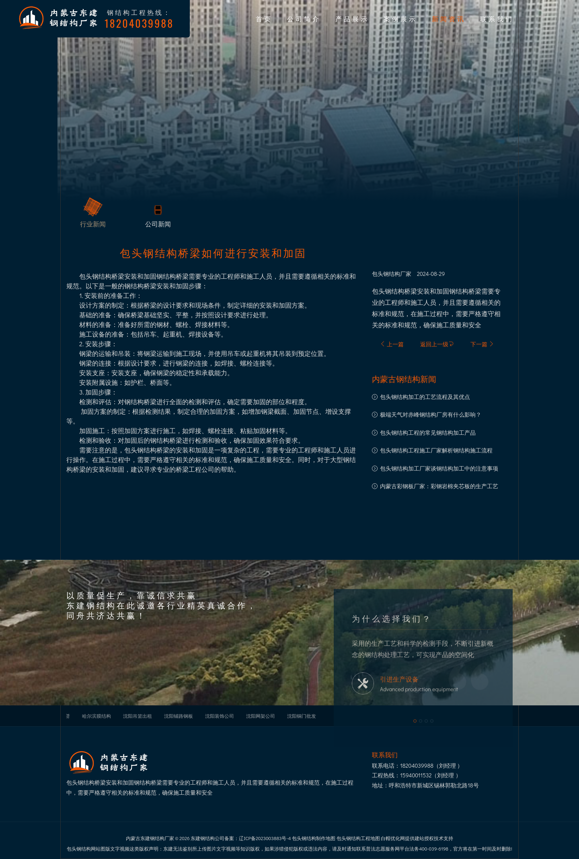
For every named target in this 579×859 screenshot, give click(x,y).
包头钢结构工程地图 (358, 838)
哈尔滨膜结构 (96, 715)
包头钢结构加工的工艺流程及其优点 (425, 397)
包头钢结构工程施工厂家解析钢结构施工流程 (436, 450)
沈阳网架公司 (260, 715)
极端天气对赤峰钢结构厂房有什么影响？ (430, 414)
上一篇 (392, 344)
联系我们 (497, 18)
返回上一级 (437, 344)
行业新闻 (93, 224)
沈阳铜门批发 (301, 715)
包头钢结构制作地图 (313, 838)
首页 (264, 18)
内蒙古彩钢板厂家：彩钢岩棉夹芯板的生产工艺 (439, 486)
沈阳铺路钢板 (178, 715)
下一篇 (482, 344)
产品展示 (352, 18)
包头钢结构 (386, 273)
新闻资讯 (449, 18)
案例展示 (400, 18)
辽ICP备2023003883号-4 (265, 838)
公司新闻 (158, 224)
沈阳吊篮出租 (137, 715)
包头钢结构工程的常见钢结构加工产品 (428, 432)
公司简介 (304, 18)
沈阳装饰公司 (219, 715)
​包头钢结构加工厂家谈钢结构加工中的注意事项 (439, 468)
